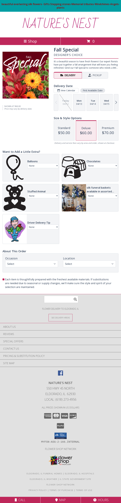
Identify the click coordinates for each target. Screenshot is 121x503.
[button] (61, 436)
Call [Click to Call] (20, 500)
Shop (30, 41)
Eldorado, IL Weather (43, 479)
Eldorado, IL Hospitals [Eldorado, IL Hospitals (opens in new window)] (79, 473)
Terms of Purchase (61, 490)
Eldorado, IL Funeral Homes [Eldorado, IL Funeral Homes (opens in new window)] (44, 473)
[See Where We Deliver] (60, 317)
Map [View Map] (60, 500)
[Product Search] (61, 299)
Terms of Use (84, 490)
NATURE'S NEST (60, 24)
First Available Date (93, 90)
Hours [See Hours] (101, 500)
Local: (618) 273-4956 (60, 399)
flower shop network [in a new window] (60, 449)
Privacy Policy (38, 490)
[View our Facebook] (60, 374)
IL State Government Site (75, 479)
